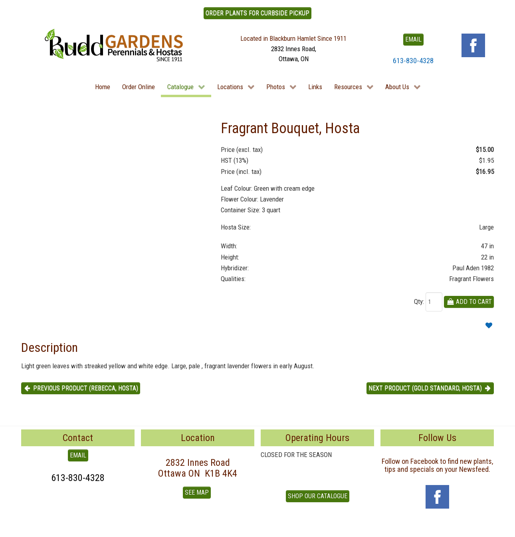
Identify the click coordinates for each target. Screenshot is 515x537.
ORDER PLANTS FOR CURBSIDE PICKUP (257, 13)
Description (49, 347)
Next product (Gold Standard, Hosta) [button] (430, 388)
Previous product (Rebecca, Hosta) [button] (80, 388)
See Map (197, 492)
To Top (30, 528)
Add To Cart (469, 301)
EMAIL (413, 39)
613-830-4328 (413, 60)
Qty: (419, 301)
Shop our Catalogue (317, 496)
